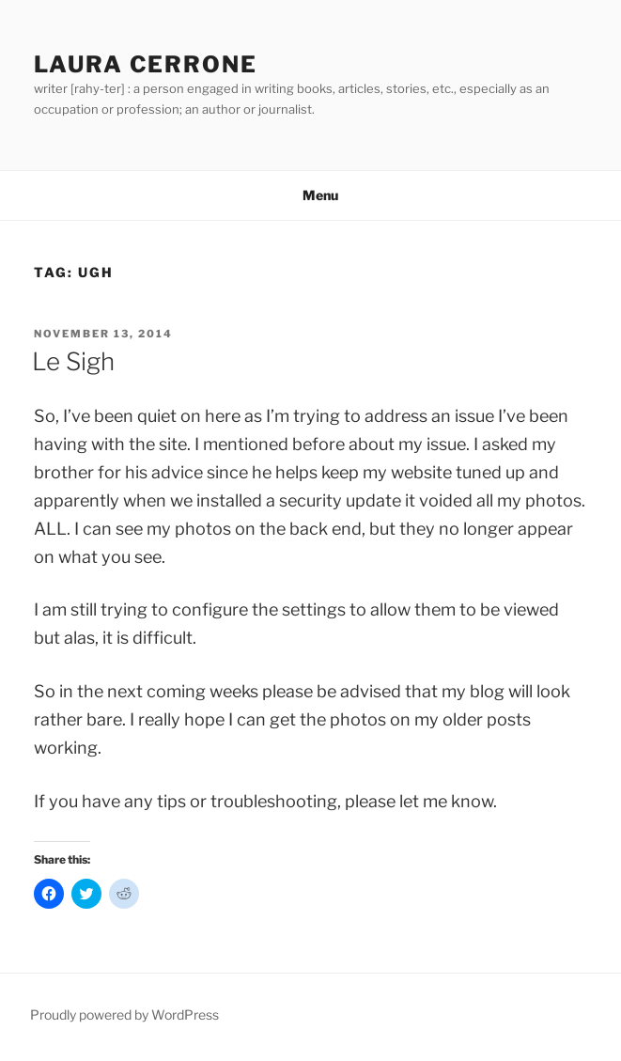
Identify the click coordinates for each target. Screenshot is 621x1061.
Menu (310, 195)
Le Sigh (73, 361)
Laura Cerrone (145, 64)
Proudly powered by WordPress (124, 1014)
